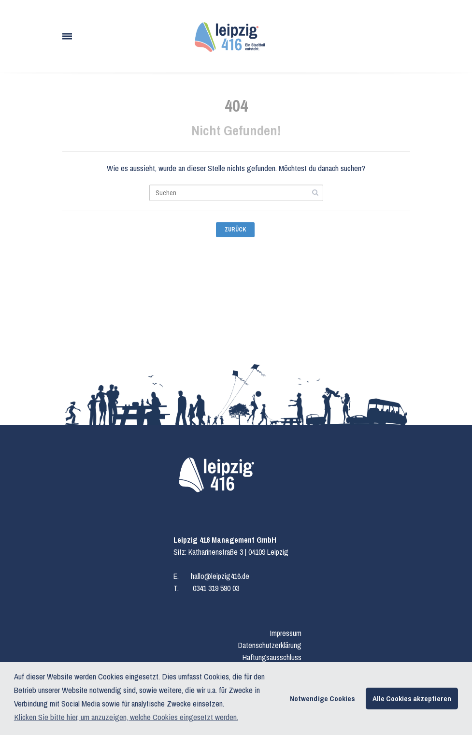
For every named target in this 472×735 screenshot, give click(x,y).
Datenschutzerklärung (269, 645)
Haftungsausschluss (272, 657)
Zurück (235, 229)
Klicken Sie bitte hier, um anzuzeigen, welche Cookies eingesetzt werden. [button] (126, 716)
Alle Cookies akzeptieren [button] (411, 698)
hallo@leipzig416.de (220, 576)
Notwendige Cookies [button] (322, 698)
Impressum (285, 633)
